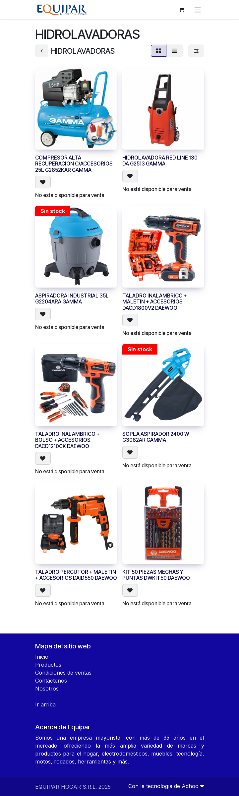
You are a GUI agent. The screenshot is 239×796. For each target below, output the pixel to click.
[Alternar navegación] (197, 10)
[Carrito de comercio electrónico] (181, 9)
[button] (43, 182)
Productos (48, 664)
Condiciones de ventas (63, 672)
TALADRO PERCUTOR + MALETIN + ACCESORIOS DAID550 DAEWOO (76, 575)
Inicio (41, 656)
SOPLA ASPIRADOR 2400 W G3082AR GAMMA (155, 437)
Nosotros (47, 688)
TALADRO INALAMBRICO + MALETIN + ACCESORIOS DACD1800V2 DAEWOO (154, 302)
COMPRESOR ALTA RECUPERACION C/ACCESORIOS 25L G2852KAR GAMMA (74, 164)
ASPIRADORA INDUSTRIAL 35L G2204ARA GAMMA (72, 299)
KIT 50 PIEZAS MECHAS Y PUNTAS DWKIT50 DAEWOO (156, 575)
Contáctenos (51, 680)
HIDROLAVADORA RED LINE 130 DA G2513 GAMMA (160, 161)
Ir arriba (45, 704)
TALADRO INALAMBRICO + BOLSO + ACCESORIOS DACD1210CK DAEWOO (67, 440)
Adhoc (191, 786)
